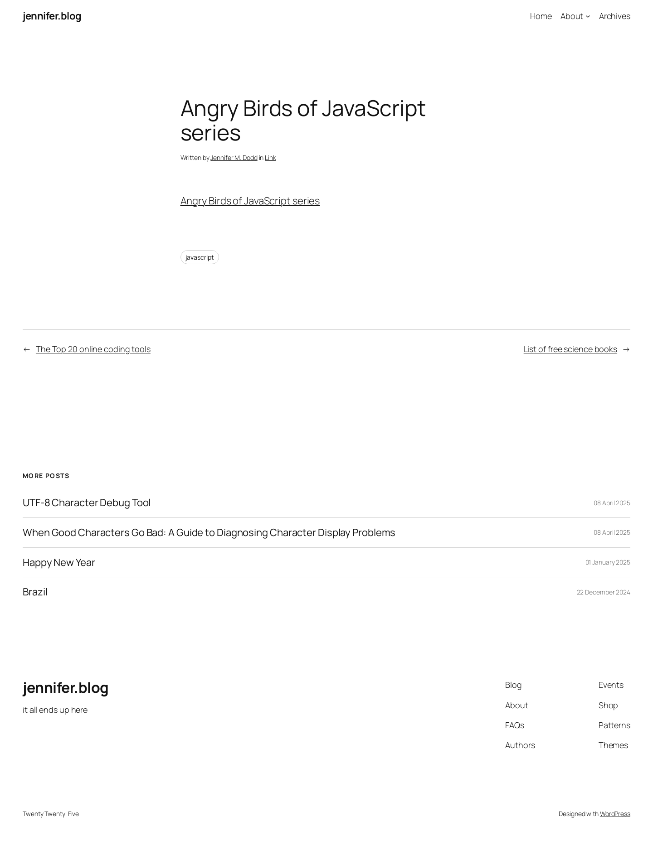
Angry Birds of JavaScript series (250, 201)
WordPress (615, 813)
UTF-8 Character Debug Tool (87, 502)
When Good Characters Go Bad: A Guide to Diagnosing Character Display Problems (209, 532)
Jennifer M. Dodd (233, 157)
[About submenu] (587, 16)
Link (270, 157)
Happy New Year (59, 562)
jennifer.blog (52, 16)
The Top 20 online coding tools (93, 348)
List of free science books (570, 348)
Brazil (35, 592)
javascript (199, 257)
